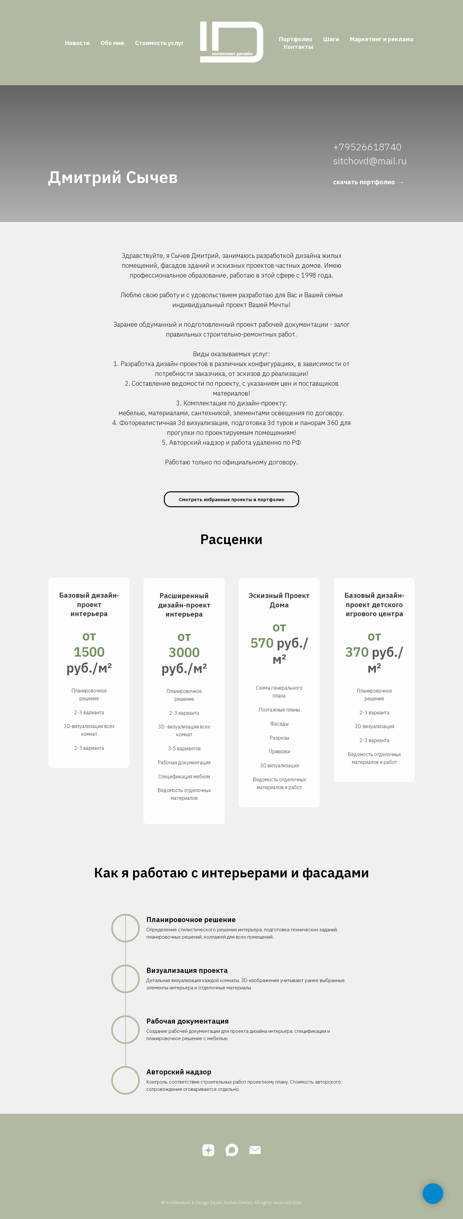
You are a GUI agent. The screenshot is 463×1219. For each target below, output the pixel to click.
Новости (77, 43)
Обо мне (112, 43)
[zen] (208, 1150)
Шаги (331, 39)
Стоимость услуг (159, 43)
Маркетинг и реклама (381, 39)
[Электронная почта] (255, 1150)
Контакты (298, 46)
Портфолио (295, 39)
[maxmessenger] (232, 1150)
